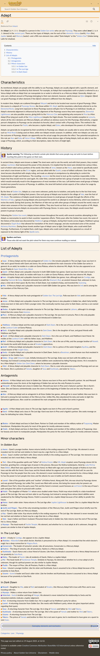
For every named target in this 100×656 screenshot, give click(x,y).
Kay (4, 513)
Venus (77, 33)
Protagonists (10, 256)
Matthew (38, 221)
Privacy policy (6, 653)
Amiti (5, 347)
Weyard (44, 103)
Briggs (11, 358)
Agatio (5, 409)
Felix (4, 295)
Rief (4, 341)
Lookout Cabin (12, 327)
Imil (81, 285)
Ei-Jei (28, 170)
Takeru (72, 369)
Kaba (20, 138)
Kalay (20, 280)
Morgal (36, 595)
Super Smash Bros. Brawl (23, 269)
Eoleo (58, 125)
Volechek (6, 595)
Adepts (14, 26)
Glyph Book (16, 223)
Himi (4, 366)
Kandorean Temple (29, 560)
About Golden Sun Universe (25, 653)
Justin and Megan (10, 508)
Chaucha (21, 358)
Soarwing (82, 283)
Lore (12, 633)
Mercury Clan (52, 114)
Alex (4, 394)
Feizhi (25, 125)
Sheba (5, 309)
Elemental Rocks (7, 109)
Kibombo (14, 540)
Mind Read (11, 132)
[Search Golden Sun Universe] (50, 9)
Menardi (6, 386)
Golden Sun (17, 191)
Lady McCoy (90, 465)
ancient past (19, 33)
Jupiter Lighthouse (58, 502)
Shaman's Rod (55, 280)
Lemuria (91, 117)
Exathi (58, 170)
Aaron (5, 449)
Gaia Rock (18, 554)
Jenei (54, 168)
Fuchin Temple (31, 524)
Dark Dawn (51, 325)
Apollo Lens (34, 232)
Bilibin (7, 468)
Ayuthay (85, 347)
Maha (5, 557)
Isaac (5, 261)
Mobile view (54, 653)
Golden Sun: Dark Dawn (25, 363)
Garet (5, 272)
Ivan (4, 277)
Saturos (6, 380)
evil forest (78, 486)
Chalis (5, 429)
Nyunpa (6, 524)
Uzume (5, 573)
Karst (5, 411)
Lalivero (74, 309)
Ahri (4, 538)
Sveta (5, 352)
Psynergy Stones (28, 106)
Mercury (19, 36)
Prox (85, 114)
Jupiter (3, 36)
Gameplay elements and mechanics (46, 626)
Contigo (87, 277)
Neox (70, 168)
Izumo (12, 573)
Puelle (5, 565)
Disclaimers (42, 653)
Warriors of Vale (7, 200)
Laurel (5, 480)
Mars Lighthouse (35, 117)
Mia (4, 285)
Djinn (82, 96)
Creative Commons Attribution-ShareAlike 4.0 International (46, 645)
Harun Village (30, 138)
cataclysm (45, 176)
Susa (44, 369)
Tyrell (5, 336)
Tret (4, 462)
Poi (4, 560)
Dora (5, 455)
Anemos (26, 312)
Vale (82, 194)
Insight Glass (23, 350)
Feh (29, 491)
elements (70, 33)
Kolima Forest (47, 462)
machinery (11, 165)
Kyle (4, 519)
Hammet (11, 280)
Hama (5, 502)
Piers (5, 315)
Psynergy (68, 31)
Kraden (39, 344)
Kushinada (54, 369)
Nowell (95, 341)
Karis (5, 330)
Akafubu (6, 540)
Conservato (7, 546)
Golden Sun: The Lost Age (52, 295)
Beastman (65, 352)
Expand (94, 626)
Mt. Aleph (53, 106)
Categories (5, 633)
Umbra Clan (81, 36)
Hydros (5, 549)
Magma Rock (32, 543)
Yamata (29, 369)
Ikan (12, 138)
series (47, 31)
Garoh (22, 557)
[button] (94, 626)
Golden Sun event (19, 215)
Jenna (5, 301)
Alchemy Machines (8, 226)
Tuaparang (88, 423)
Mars (88, 33)
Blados (5, 423)
